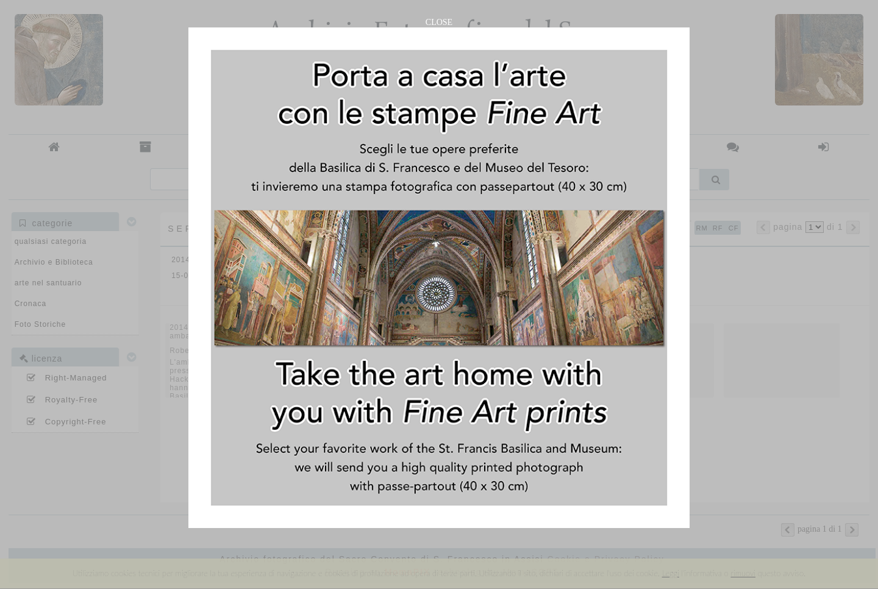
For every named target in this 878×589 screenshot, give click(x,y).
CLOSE (439, 22)
